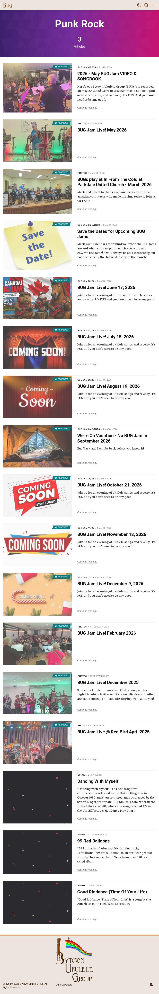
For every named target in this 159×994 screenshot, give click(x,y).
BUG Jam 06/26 (86, 281)
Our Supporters (64, 984)
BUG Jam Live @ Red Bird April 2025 (113, 731)
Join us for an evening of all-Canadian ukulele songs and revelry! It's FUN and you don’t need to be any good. (116, 297)
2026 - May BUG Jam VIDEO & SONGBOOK (107, 76)
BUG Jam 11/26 (86, 528)
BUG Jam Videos (87, 67)
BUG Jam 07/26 (86, 330)
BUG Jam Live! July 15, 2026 (105, 336)
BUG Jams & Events (89, 225)
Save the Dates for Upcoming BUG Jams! (111, 234)
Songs (81, 775)
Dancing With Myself (98, 781)
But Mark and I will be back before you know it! (110, 448)
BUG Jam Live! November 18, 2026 (111, 534)
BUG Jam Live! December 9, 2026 (110, 583)
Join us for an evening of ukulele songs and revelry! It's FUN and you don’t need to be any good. (116, 347)
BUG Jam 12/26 (86, 577)
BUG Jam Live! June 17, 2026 (106, 287)
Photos (82, 123)
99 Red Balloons (93, 840)
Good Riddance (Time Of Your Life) (112, 891)
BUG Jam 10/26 (86, 478)
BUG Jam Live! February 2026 (106, 633)
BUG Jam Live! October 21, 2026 (109, 484)
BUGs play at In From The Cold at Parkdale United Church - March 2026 (114, 182)
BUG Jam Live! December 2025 (108, 682)
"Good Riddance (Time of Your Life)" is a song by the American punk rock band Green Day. (114, 902)
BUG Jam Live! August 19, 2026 (108, 386)
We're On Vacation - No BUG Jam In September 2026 (112, 438)
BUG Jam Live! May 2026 (102, 130)
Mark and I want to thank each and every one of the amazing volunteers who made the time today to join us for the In (116, 196)
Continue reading (86, 107)
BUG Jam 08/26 (86, 380)
